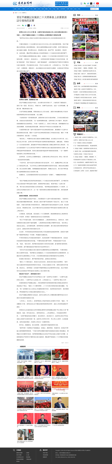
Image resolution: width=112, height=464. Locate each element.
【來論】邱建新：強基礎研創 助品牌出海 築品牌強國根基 (88, 71)
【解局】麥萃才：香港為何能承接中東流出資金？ (86, 100)
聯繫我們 (45, 457)
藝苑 (71, 9)
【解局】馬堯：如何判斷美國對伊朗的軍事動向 (85, 86)
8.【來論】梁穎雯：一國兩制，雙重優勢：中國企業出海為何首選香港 (91, 156)
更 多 (96, 15)
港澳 (19, 9)
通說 (58, 9)
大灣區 (23, 9)
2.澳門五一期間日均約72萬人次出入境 (83, 140)
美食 (79, 9)
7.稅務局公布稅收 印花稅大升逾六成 (83, 154)
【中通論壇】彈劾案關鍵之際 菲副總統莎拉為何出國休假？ (88, 103)
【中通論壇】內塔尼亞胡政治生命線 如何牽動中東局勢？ (88, 97)
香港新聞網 (45, 454)
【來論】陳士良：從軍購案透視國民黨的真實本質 (86, 76)
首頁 (16, 12)
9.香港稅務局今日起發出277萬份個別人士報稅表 (85, 159)
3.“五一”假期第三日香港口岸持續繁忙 (82, 142)
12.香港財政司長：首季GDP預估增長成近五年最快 (86, 168)
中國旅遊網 (28, 459)
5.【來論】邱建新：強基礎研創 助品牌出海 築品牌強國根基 (88, 148)
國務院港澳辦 (19, 452)
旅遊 (75, 9)
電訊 (50, 9)
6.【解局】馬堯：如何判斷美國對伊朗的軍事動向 (85, 151)
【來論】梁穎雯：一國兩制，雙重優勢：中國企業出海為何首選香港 (90, 68)
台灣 (27, 9)
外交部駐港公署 (19, 457)
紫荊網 (17, 461)
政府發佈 (62, 9)
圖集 (46, 9)
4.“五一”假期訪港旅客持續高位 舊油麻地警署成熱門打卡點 (88, 145)
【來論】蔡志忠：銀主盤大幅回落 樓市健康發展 (85, 79)
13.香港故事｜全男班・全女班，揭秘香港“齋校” (85, 170)
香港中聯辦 (18, 454)
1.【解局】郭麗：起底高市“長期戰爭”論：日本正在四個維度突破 (89, 137)
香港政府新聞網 (19, 459)
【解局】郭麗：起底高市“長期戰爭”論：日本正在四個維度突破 (89, 89)
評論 (54, 9)
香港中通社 (45, 452)
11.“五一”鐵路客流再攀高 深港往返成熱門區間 (85, 165)
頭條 (15, 9)
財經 (39, 9)
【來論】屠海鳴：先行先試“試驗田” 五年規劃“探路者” (86, 65)
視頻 (43, 9)
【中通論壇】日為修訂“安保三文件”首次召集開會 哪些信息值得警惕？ (91, 94)
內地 (31, 9)
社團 (68, 9)
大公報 (27, 454)
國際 (35, 9)
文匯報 (27, 452)
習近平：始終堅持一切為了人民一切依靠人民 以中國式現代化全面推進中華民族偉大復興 (60, 378)
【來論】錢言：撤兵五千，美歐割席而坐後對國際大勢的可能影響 (90, 73)
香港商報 (28, 457)
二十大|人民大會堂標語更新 (58, 425)
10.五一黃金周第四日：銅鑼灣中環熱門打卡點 (85, 162)
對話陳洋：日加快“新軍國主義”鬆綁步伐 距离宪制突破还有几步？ (89, 92)
